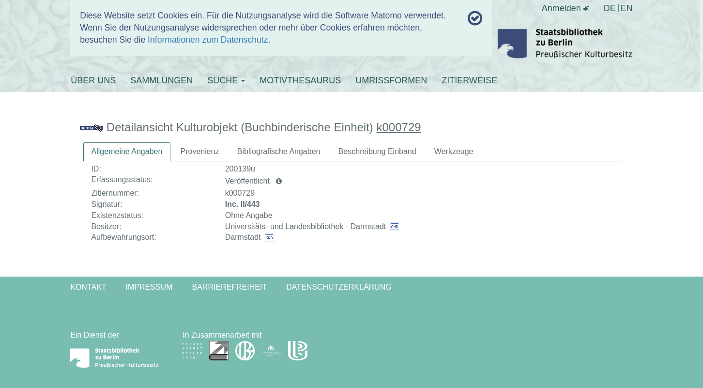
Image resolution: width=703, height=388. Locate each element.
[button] (279, 181)
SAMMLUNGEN (161, 80)
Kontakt (88, 287)
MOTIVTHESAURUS (300, 80)
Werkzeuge (454, 151)
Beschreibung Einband (377, 151)
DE (610, 8)
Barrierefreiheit (229, 287)
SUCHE (226, 80)
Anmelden (565, 8)
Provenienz (200, 151)
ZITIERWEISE (469, 80)
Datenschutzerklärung (339, 287)
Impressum (149, 287)
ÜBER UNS (93, 80)
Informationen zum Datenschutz (208, 40)
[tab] (127, 151)
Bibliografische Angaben (279, 151)
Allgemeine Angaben (127, 151)
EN (627, 8)
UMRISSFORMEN (391, 80)
